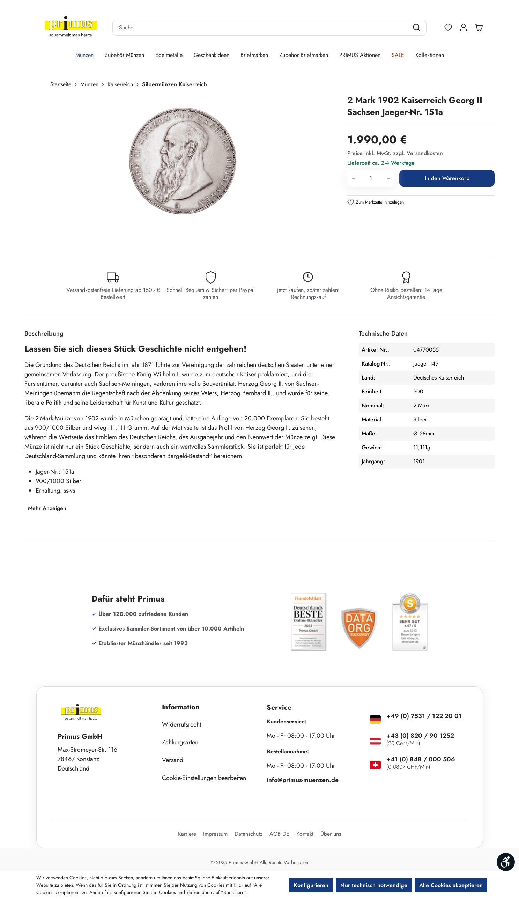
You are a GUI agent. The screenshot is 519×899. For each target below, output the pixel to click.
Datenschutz (248, 834)
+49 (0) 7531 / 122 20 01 (424, 716)
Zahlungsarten (180, 742)
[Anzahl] (371, 178)
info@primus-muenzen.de (303, 779)
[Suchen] (418, 28)
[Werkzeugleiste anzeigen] (506, 862)
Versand (172, 760)
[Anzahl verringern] (353, 178)
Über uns (330, 834)
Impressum (215, 834)
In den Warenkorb (447, 178)
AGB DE (279, 834)
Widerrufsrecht (181, 724)
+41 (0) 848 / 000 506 (420, 759)
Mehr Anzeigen (47, 508)
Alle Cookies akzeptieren (451, 885)
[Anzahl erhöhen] (388, 178)
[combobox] (260, 28)
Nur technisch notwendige (373, 885)
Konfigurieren (311, 885)
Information (181, 707)
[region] (182, 169)
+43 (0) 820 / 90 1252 (420, 735)
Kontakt (304, 834)
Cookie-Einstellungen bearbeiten (204, 777)
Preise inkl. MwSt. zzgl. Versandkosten (395, 153)
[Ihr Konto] (463, 28)
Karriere (187, 834)
